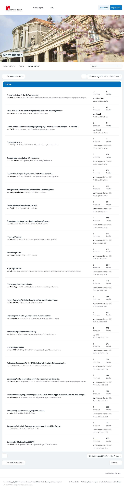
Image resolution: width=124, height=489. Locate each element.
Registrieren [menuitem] (115, 7)
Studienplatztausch (14, 142)
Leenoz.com (57, 482)
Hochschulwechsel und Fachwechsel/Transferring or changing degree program (61, 97)
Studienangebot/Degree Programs (44, 129)
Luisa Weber (14, 161)
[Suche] (115, 66)
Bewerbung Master (14, 252)
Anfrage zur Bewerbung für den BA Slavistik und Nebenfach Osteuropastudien (36, 363)
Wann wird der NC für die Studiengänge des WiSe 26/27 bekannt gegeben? (34, 110)
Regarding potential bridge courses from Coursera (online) (28, 316)
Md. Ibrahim (14, 303)
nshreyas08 (13, 318)
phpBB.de (28, 485)
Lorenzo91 (13, 366)
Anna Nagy (13, 287)
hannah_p (13, 381)
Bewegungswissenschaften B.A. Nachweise (23, 158)
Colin (11, 224)
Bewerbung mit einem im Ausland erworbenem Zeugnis (28, 221)
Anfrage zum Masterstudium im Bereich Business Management (30, 189)
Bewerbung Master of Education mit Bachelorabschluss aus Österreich (33, 379)
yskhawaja (13, 397)
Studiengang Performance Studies (19, 284)
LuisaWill (13, 350)
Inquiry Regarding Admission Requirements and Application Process (32, 300)
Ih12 (11, 334)
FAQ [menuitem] (51, 7)
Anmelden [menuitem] (104, 7)
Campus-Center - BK (103, 145)
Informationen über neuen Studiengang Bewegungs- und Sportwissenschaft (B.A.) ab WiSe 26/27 (43, 126)
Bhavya (12, 176)
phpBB (14, 482)
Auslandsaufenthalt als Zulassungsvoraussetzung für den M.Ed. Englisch (34, 426)
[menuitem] (37, 7)
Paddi (12, 113)
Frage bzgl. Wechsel (14, 237)
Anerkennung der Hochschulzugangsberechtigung (25, 410)
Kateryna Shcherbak (16, 192)
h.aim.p (12, 145)
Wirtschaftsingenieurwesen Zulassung (21, 331)
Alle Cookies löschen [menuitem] (111, 473)
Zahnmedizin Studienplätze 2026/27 (20, 442)
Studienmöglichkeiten (15, 347)
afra (11, 413)
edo (11, 239)
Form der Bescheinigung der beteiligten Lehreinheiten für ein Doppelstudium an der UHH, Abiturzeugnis (46, 395)
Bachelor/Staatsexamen (40, 113)
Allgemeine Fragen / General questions (46, 145)
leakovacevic (14, 429)
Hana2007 (13, 97)
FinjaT (12, 208)
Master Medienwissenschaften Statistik (22, 205)
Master (43, 192)
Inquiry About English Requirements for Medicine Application (30, 174)
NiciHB (12, 444)
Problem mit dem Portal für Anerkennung (22, 95)
